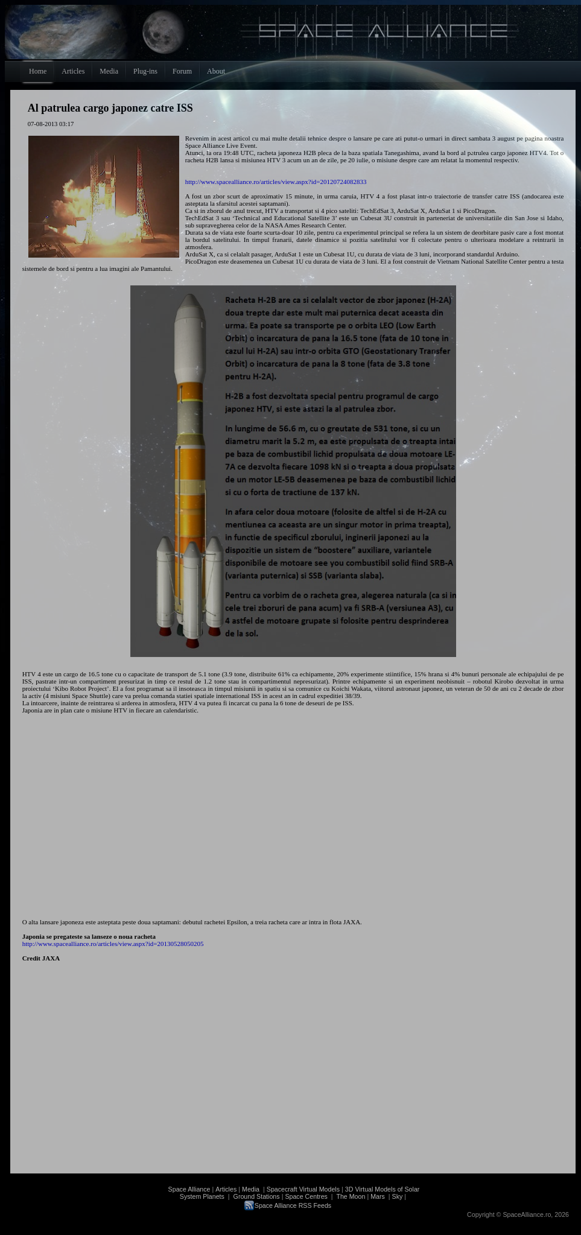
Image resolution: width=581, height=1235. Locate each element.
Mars (377, 1196)
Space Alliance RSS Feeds (293, 1205)
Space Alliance (189, 1189)
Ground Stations (256, 1196)
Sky (397, 1196)
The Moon (350, 1196)
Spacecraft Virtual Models (303, 1189)
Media (250, 1189)
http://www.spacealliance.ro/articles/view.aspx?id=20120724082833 (276, 181)
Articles (226, 1189)
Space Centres (306, 1196)
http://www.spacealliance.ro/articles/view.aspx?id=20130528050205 (113, 943)
